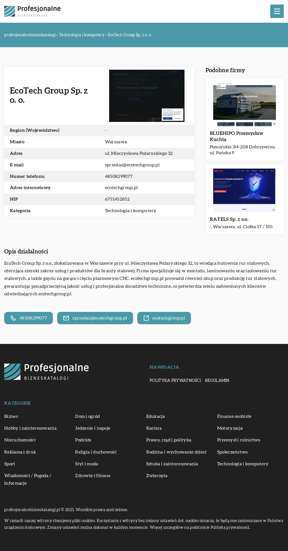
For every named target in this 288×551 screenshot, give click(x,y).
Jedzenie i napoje (92, 428)
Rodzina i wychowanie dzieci (176, 452)
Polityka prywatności (175, 381)
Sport (9, 464)
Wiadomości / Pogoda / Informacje (27, 479)
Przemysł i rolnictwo (238, 440)
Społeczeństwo (232, 452)
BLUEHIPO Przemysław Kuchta (237, 136)
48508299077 (119, 176)
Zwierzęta (157, 475)
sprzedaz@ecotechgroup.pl (132, 165)
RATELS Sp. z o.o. (229, 219)
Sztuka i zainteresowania (172, 464)
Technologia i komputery (131, 210)
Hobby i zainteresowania (30, 428)
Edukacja (155, 416)
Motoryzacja (230, 428)
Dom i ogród (87, 416)
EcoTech (12, 263)
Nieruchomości (20, 440)
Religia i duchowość (95, 452)
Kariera (154, 428)
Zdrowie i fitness (93, 475)
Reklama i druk (20, 452)
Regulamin (217, 381)
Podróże (83, 440)
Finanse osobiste (234, 416)
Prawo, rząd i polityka (169, 440)
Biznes (11, 416)
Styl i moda (86, 464)
